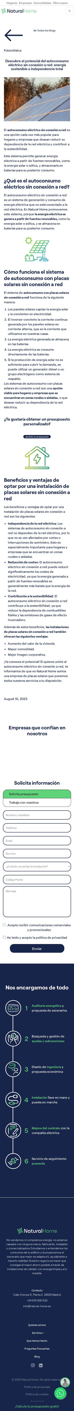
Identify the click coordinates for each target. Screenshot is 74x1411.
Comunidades (42, 3)
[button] (69, 10)
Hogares (12, 3)
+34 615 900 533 (37, 1300)
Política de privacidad (37, 1386)
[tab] (37, 794)
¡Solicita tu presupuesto (37, 436)
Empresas (25, 3)
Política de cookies (37, 1394)
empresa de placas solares (28, 676)
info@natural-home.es (37, 1306)
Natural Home (38, 209)
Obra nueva (60, 3)
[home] (19, 11)
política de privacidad (51, 937)
